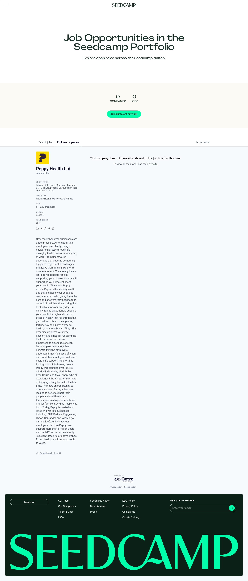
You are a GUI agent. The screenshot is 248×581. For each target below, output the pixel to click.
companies (68, 142)
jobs (45, 142)
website (153, 164)
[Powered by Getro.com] (124, 479)
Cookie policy (130, 487)
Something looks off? (48, 453)
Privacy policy (116, 487)
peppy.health (42, 173)
